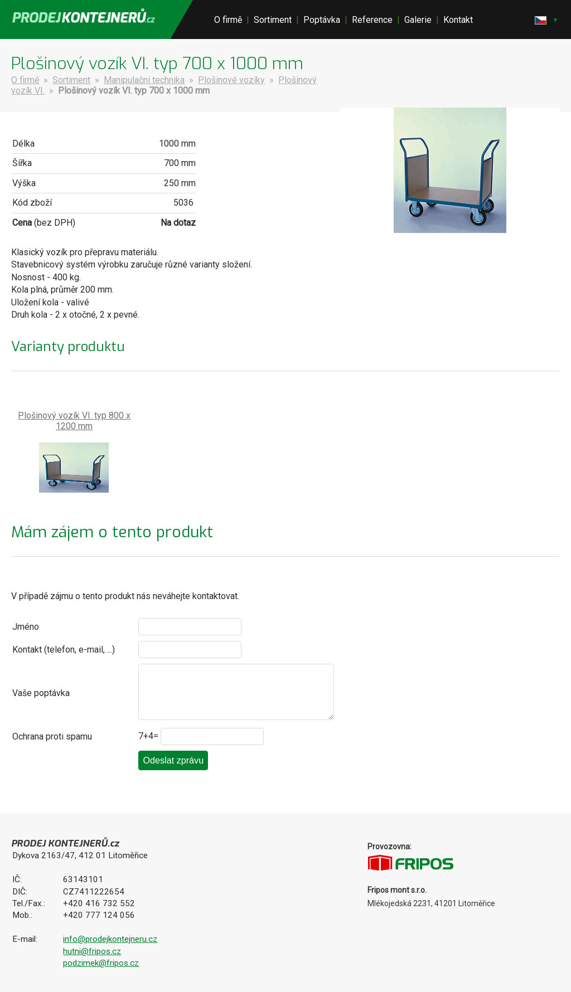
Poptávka (321, 19)
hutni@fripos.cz (92, 951)
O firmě (228, 19)
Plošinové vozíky (231, 80)
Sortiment (273, 19)
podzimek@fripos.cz (101, 963)
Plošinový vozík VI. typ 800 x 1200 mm (74, 420)
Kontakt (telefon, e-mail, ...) (63, 649)
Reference (372, 19)
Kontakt (458, 19)
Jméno (25, 626)
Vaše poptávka (41, 693)
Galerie (418, 19)
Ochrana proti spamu (52, 736)
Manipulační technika (144, 80)
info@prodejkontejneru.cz (110, 939)
